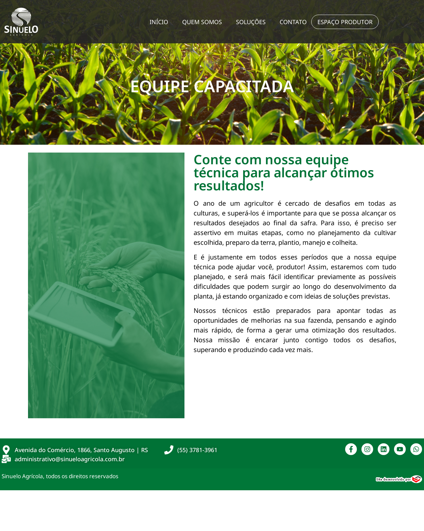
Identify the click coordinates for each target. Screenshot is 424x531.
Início (159, 22)
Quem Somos (202, 22)
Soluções (251, 22)
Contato (293, 22)
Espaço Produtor (345, 22)
